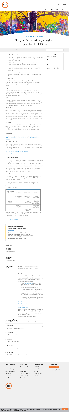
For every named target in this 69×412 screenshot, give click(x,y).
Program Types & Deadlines (25, 366)
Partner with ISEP (38, 373)
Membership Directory (14, 2)
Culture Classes (21, 305)
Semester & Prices (38, 50)
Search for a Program (10, 366)
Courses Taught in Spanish (22, 301)
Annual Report (37, 377)
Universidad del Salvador (34, 36)
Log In (59, 4)
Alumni (33, 2)
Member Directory (38, 369)
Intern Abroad (8, 377)
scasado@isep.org (17, 230)
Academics (26, 50)
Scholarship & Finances (10, 371)
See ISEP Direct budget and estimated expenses (17, 151)
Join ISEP (22, 2)
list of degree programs (29, 283)
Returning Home (23, 377)
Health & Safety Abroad (25, 375)
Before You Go (23, 371)
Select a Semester (50, 61)
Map (17, 50)
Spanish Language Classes (23, 307)
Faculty (37, 2)
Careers (36, 375)
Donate (42, 2)
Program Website (10, 154)
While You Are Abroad (25, 373)
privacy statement (22, 410)
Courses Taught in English (22, 303)
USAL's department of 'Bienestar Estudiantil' (16, 137)
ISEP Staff (36, 366)
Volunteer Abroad (9, 375)
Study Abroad (8, 373)
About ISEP (47, 2)
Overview (7, 50)
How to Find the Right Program (12, 369)
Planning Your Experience (25, 369)
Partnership (28, 2)
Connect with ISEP (54, 367)
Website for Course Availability (13, 219)
